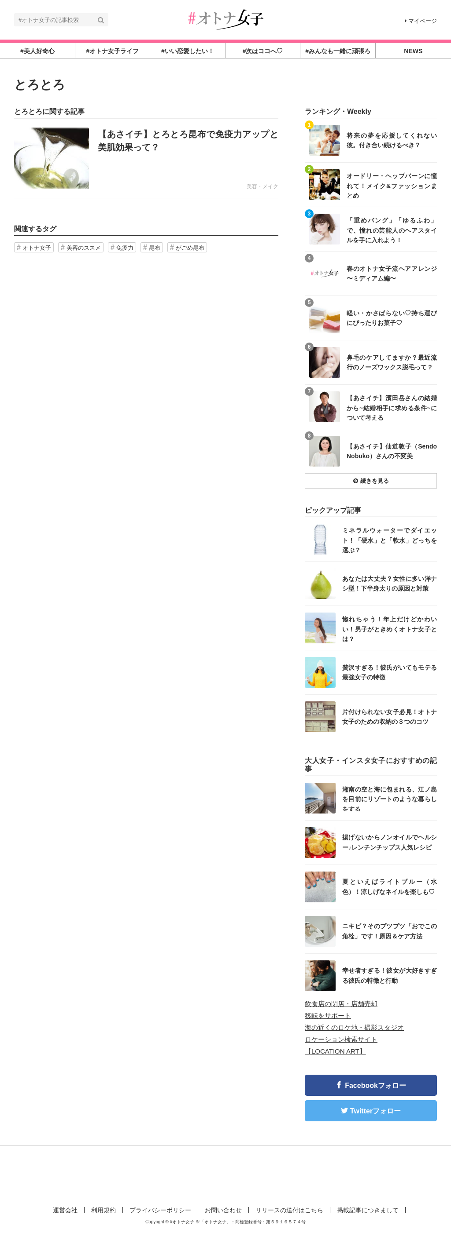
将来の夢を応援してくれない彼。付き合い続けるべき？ (392, 140)
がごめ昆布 (190, 247)
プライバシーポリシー (160, 1210)
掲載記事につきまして (368, 1210)
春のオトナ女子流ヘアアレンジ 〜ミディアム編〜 (392, 273)
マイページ (421, 21)
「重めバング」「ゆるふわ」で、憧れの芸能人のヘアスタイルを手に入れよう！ (392, 230)
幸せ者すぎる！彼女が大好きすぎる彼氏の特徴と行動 (389, 975)
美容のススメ (84, 247)
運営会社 (65, 1210)
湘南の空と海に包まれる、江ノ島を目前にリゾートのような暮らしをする (389, 799)
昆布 (154, 247)
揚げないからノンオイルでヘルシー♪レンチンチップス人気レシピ (389, 842)
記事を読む (146, 158)
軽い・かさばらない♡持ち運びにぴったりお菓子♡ (392, 318)
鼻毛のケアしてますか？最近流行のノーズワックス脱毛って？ (392, 362)
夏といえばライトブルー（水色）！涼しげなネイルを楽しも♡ (389, 886)
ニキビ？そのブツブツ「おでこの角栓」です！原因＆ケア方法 (389, 931)
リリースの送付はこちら (289, 1210)
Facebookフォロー (375, 1085)
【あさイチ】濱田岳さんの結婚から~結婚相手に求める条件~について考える (392, 407)
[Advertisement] (225, 1174)
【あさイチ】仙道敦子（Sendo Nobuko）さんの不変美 (392, 451)
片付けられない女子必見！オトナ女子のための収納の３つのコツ (389, 716)
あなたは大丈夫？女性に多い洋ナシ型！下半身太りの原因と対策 (389, 583)
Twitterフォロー (375, 1111)
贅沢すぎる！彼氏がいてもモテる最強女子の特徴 (389, 672)
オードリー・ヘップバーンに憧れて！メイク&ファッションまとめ (392, 185)
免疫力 (124, 247)
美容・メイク (262, 186)
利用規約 (103, 1210)
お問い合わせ (223, 1210)
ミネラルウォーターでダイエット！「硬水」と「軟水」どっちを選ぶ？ (389, 540)
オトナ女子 (36, 247)
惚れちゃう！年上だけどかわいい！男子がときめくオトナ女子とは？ (389, 629)
